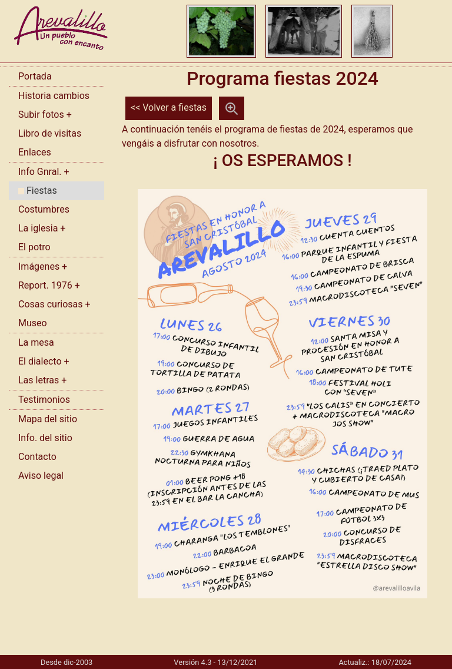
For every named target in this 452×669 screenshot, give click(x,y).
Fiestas (37, 190)
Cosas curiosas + (54, 304)
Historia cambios (53, 95)
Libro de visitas (49, 133)
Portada (35, 76)
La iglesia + (41, 228)
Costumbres (43, 209)
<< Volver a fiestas (169, 107)
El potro (34, 247)
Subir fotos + (45, 114)
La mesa (36, 342)
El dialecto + (43, 361)
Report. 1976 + (49, 285)
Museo (32, 323)
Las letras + (42, 380)
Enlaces (34, 152)
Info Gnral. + (43, 171)
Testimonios (44, 399)
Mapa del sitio (47, 419)
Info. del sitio (45, 437)
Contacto (37, 456)
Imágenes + (42, 266)
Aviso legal (41, 475)
